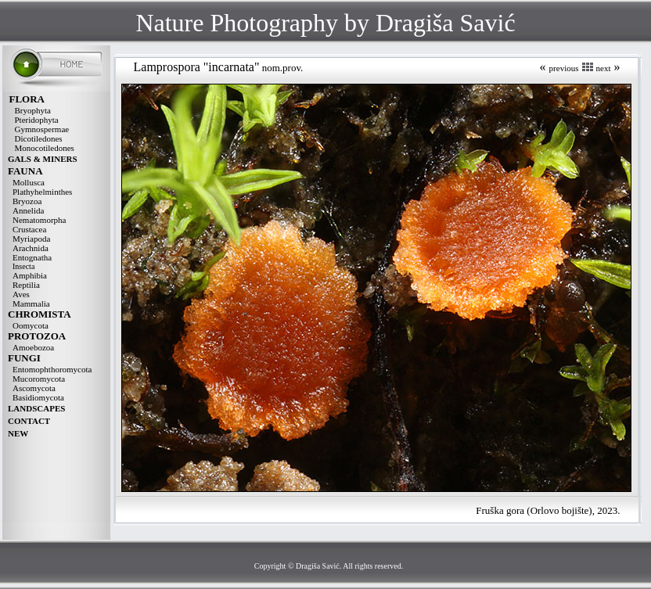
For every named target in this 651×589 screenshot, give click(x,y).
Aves (21, 294)
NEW (18, 433)
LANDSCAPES (36, 408)
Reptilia (26, 284)
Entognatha (32, 257)
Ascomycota (34, 388)
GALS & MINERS (42, 158)
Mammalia (31, 303)
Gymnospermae (42, 129)
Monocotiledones (44, 148)
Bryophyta (33, 110)
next (603, 68)
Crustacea (29, 229)
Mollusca (29, 182)
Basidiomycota (38, 397)
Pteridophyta (37, 119)
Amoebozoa (33, 347)
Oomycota (31, 325)
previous (564, 68)
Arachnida (31, 248)
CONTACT (29, 421)
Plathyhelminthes (42, 191)
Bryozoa (27, 201)
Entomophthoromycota (52, 369)
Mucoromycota (39, 378)
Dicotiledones (39, 138)
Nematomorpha (39, 219)
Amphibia (30, 275)
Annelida (28, 210)
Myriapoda (31, 238)
